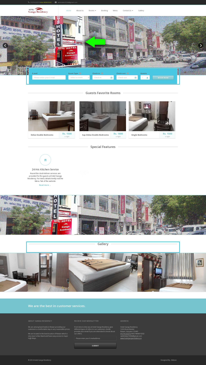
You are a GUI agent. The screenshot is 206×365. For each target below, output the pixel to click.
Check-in (96, 73)
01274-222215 (34, 2)
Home (68, 10)
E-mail (34, 73)
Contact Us (128, 10)
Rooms (92, 10)
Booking (104, 10)
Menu (115, 10)
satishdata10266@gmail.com (66, 2)
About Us (80, 10)
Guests (143, 73)
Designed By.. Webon (169, 360)
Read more (45, 178)
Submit (95, 345)
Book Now (163, 77)
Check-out (121, 73)
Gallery (141, 10)
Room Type (73, 73)
